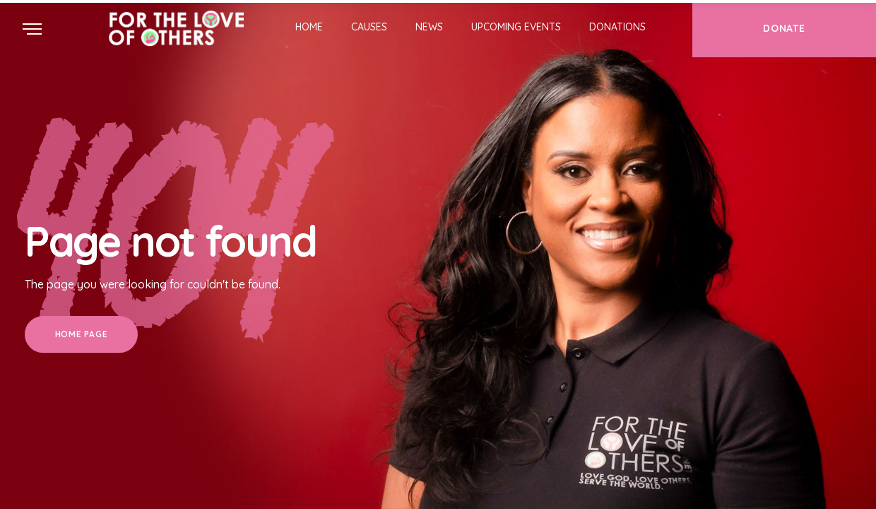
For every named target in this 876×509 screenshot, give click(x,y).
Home (309, 27)
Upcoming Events (516, 27)
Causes (369, 27)
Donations (617, 27)
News (429, 27)
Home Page (81, 334)
